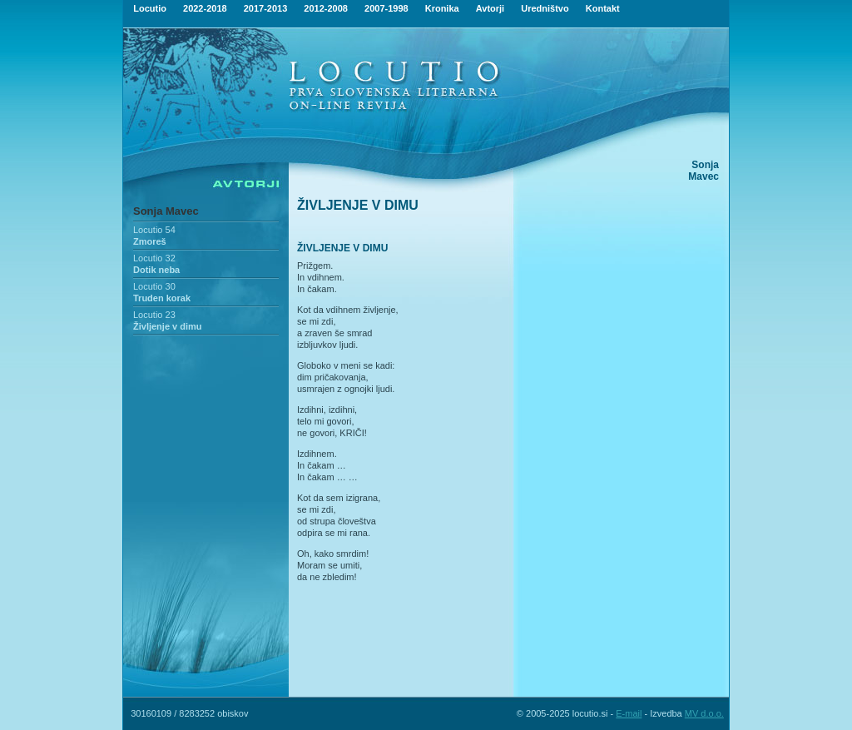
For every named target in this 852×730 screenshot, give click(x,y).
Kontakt (603, 8)
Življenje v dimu (167, 326)
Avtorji (490, 8)
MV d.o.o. (704, 713)
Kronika (442, 8)
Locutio (149, 8)
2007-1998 (386, 8)
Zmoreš (149, 241)
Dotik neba (156, 270)
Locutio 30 (154, 286)
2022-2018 (205, 8)
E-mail (628, 713)
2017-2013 (266, 8)
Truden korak (162, 298)
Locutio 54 (154, 230)
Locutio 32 (154, 258)
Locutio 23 (154, 315)
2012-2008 (326, 8)
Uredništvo (544, 8)
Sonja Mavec (166, 211)
